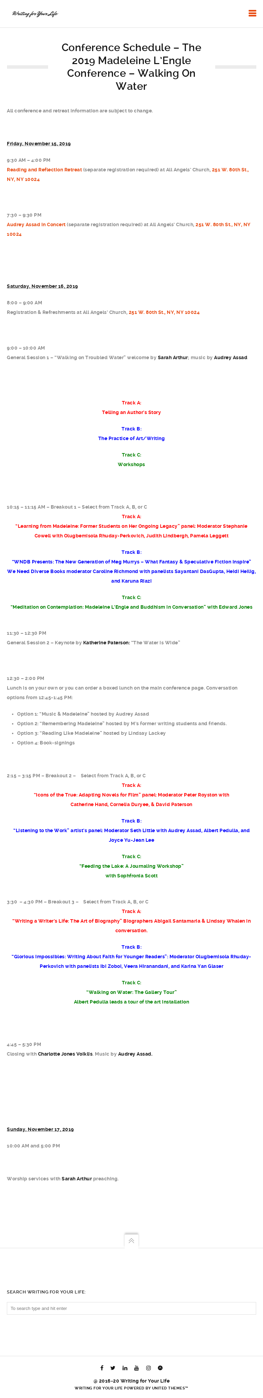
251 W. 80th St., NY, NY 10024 (164, 312)
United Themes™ (170, 1388)
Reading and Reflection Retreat (44, 169)
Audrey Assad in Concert (36, 224)
